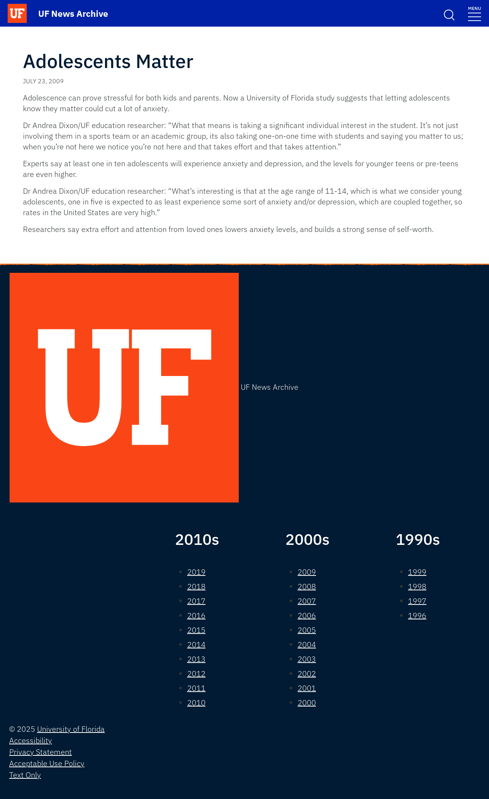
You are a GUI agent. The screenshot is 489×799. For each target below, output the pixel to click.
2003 (307, 659)
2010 (196, 702)
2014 (196, 644)
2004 (307, 644)
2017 (196, 601)
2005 (307, 630)
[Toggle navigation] (474, 13)
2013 (196, 659)
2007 (307, 601)
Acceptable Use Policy (46, 763)
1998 (417, 586)
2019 (196, 572)
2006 (307, 615)
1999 (417, 572)
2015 (196, 630)
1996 (417, 615)
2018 (196, 586)
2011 (196, 688)
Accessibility (30, 740)
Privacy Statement (40, 752)
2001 (307, 688)
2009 (307, 572)
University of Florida (71, 729)
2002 (307, 673)
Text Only (25, 775)
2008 (307, 586)
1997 (417, 601)
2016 (196, 615)
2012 (196, 673)
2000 (307, 702)
